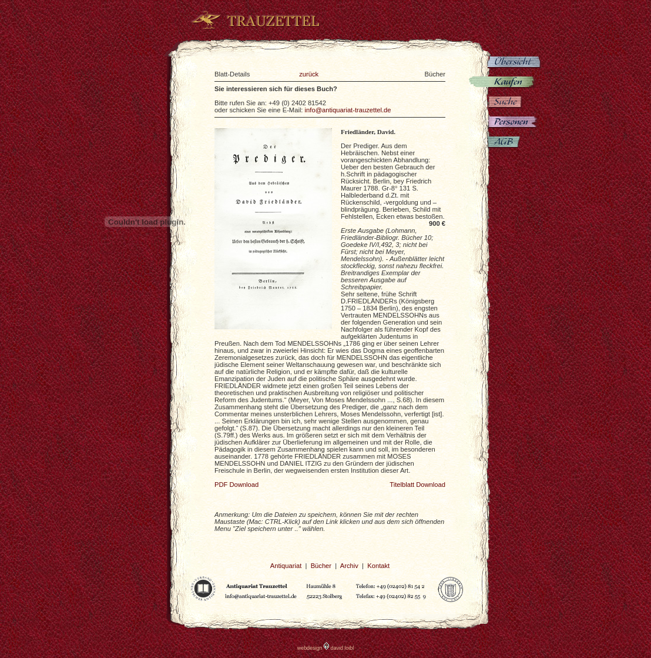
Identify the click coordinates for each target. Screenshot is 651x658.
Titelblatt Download (417, 484)
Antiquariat (286, 565)
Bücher (321, 565)
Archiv (349, 565)
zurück (308, 74)
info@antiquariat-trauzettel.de (348, 109)
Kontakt (378, 565)
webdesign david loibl (325, 648)
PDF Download (236, 484)
